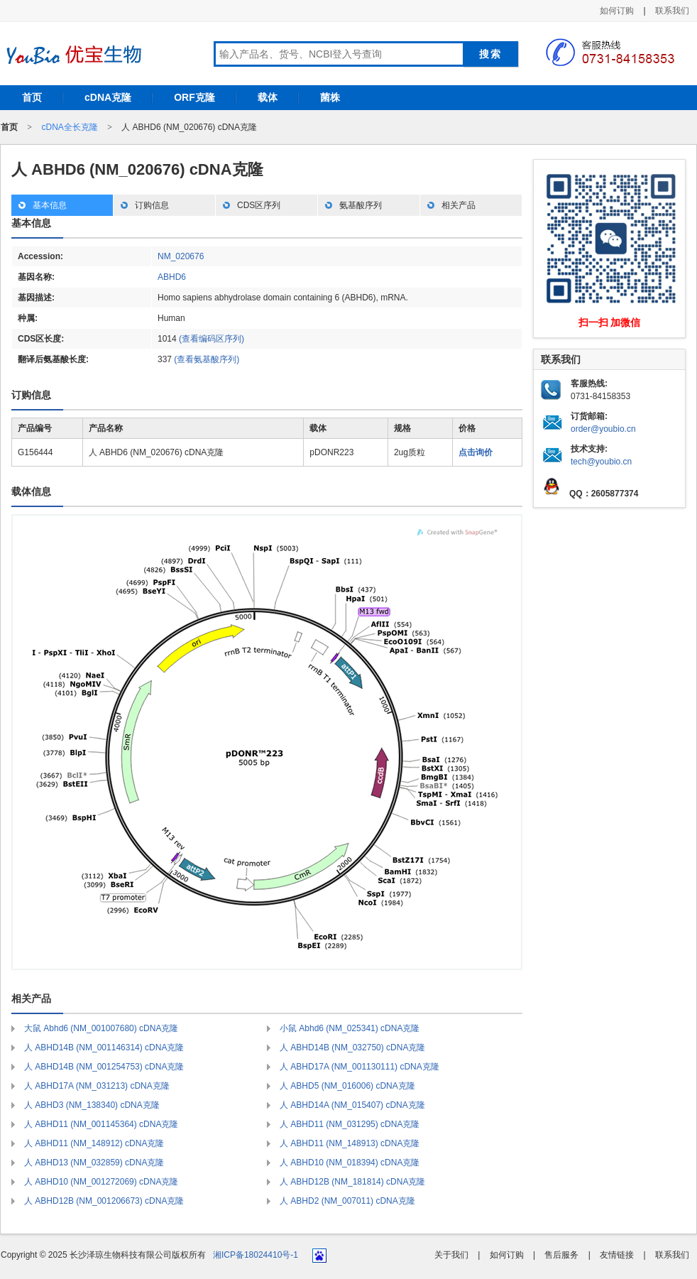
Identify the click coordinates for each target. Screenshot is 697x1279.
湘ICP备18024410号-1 (255, 1255)
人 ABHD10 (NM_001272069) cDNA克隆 (101, 1182)
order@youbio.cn (603, 429)
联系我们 (672, 11)
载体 (268, 97)
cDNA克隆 (107, 97)
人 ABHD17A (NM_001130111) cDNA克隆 (359, 1067)
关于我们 (451, 1255)
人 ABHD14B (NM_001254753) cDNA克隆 (104, 1067)
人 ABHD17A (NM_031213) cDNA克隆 (97, 1086)
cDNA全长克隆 (69, 127)
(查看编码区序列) (211, 339)
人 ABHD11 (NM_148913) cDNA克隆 (349, 1143)
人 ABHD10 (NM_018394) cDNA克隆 (349, 1163)
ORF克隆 (194, 97)
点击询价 (476, 452)
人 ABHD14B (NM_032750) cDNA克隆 (352, 1047)
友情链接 (617, 1255)
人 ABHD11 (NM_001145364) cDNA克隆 (101, 1124)
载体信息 (31, 491)
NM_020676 (181, 256)
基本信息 (50, 205)
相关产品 (458, 205)
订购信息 (152, 205)
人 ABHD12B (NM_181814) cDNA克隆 (352, 1182)
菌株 (330, 97)
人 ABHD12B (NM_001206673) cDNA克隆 (104, 1201)
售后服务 (561, 1255)
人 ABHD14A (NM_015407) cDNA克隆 (352, 1105)
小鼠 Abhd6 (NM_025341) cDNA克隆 (349, 1028)
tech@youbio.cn (601, 462)
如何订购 (617, 11)
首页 (32, 97)
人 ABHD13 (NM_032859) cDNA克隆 (94, 1163)
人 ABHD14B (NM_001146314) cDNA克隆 (104, 1047)
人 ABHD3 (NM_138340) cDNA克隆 (92, 1105)
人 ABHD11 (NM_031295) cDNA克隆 (349, 1124)
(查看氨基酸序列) (206, 359)
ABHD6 (172, 277)
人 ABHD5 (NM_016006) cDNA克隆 (347, 1086)
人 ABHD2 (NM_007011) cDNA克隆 (347, 1201)
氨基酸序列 (360, 205)
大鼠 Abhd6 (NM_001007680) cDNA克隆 (101, 1028)
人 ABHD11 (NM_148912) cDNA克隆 (94, 1143)
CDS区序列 (258, 205)
